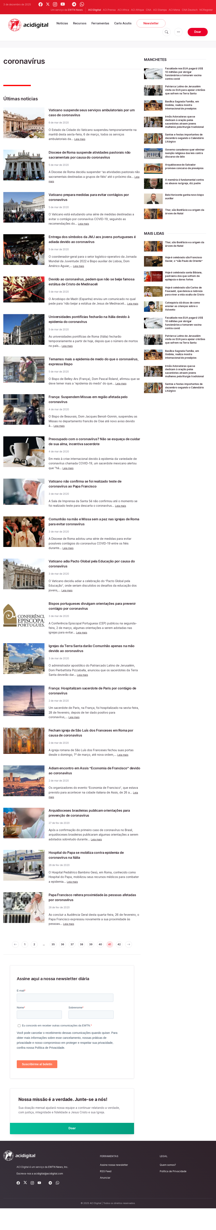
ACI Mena (174, 9)
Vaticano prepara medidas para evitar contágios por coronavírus (85, 202)
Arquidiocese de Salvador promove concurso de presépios (183, 177)
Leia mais (80, 139)
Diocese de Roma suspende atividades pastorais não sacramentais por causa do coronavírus (89, 157)
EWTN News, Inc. (58, 1188)
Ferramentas (100, 23)
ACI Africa (123, 9)
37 (77, 955)
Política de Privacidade (173, 1192)
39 (99, 955)
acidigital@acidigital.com (48, 1195)
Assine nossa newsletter (114, 1186)
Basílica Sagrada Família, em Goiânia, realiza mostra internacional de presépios (184, 107)
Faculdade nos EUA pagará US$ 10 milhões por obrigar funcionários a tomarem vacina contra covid (184, 73)
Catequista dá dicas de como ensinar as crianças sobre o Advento (185, 321)
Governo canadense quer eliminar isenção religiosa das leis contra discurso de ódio (183, 161)
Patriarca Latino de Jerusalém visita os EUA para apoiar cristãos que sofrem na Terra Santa (185, 91)
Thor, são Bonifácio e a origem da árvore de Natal (183, 220)
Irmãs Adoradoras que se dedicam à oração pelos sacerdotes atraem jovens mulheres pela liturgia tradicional (183, 126)
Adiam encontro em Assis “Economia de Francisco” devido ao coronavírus (88, 780)
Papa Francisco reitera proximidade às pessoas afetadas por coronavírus (86, 907)
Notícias (62, 23)
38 (88, 955)
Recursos (79, 23)
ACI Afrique (137, 9)
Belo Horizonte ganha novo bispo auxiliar (184, 205)
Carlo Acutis (123, 23)
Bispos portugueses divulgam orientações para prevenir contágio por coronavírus (90, 616)
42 (132, 955)
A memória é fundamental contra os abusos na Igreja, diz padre (184, 192)
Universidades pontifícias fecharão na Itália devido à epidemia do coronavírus (91, 324)
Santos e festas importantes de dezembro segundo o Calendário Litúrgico (184, 144)
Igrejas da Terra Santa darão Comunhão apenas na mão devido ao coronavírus (87, 658)
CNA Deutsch (190, 9)
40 (110, 955)
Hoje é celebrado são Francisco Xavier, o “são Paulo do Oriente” (182, 270)
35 (56, 955)
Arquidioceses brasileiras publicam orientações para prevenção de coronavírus (91, 823)
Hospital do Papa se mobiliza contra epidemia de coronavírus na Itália (93, 865)
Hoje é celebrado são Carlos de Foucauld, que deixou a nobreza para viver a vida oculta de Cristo (184, 305)
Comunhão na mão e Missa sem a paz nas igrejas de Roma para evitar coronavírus (89, 531)
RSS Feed (105, 1192)
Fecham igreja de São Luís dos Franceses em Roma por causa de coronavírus (92, 742)
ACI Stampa (160, 9)
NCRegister (206, 9)
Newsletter (151, 23)
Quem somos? (168, 1186)
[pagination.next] (72, 963)
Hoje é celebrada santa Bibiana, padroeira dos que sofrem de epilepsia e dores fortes (184, 287)
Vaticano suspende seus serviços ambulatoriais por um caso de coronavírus (90, 112)
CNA (148, 9)
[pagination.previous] (12, 955)
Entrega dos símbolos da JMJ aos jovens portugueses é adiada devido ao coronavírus (92, 244)
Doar (197, 31)
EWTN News (75, 9)
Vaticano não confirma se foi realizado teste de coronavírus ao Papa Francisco (94, 493)
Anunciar (105, 1199)
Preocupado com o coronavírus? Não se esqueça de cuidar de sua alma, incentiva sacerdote (89, 448)
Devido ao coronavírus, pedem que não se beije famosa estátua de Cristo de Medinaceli (93, 286)
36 (66, 955)
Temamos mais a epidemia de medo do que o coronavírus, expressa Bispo (92, 366)
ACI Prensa (109, 9)
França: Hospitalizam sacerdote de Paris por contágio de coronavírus (92, 700)
